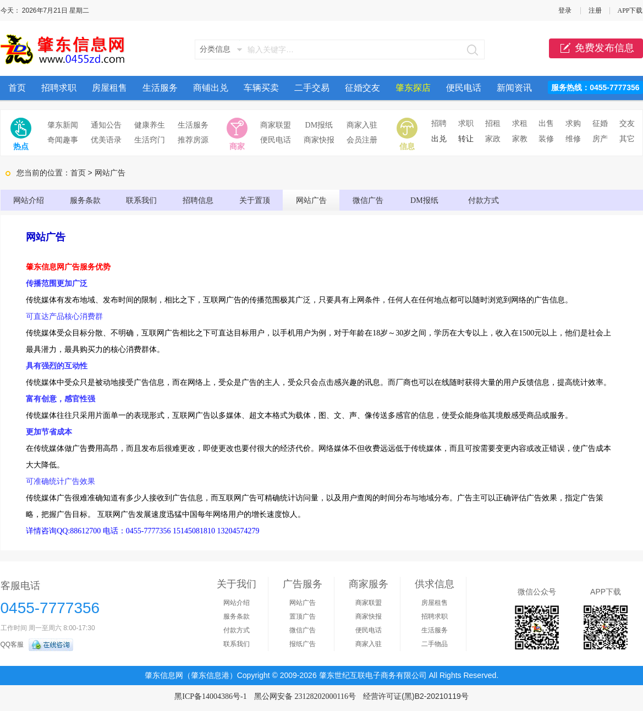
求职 (466, 123)
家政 (493, 139)
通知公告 (106, 125)
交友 (627, 123)
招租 (493, 123)
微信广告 (368, 200)
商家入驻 (362, 125)
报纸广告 (302, 644)
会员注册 (362, 140)
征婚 (600, 123)
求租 (519, 123)
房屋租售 (109, 87)
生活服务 (160, 87)
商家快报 (319, 140)
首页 (17, 87)
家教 (519, 139)
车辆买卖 (261, 87)
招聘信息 (198, 200)
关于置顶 (254, 200)
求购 (573, 123)
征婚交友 (362, 87)
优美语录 (106, 140)
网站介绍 (28, 200)
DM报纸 (319, 125)
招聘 (439, 123)
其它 (627, 139)
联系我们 (141, 200)
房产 (600, 139)
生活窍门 (149, 140)
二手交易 (311, 87)
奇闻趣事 (62, 140)
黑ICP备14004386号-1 (210, 696)
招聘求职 (58, 87)
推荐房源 (193, 140)
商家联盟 (275, 125)
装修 (546, 139)
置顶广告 (302, 616)
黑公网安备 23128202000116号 (305, 696)
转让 (466, 139)
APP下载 (629, 10)
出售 (546, 123)
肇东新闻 (62, 125)
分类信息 (215, 49)
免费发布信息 (596, 48)
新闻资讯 (514, 87)
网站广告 (311, 200)
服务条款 (85, 200)
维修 (573, 139)
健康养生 (149, 125)
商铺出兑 (210, 87)
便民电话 (463, 87)
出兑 (439, 139)
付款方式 (483, 200)
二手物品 (434, 644)
